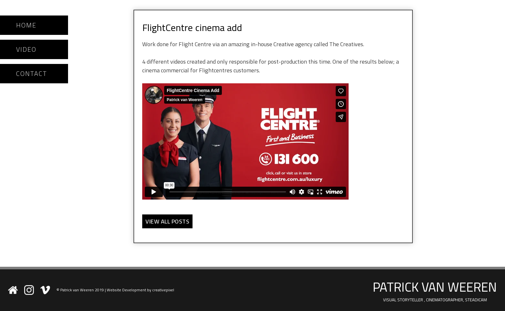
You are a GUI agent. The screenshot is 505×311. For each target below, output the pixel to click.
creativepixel (163, 290)
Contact (31, 73)
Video (26, 49)
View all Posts (167, 221)
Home (26, 25)
